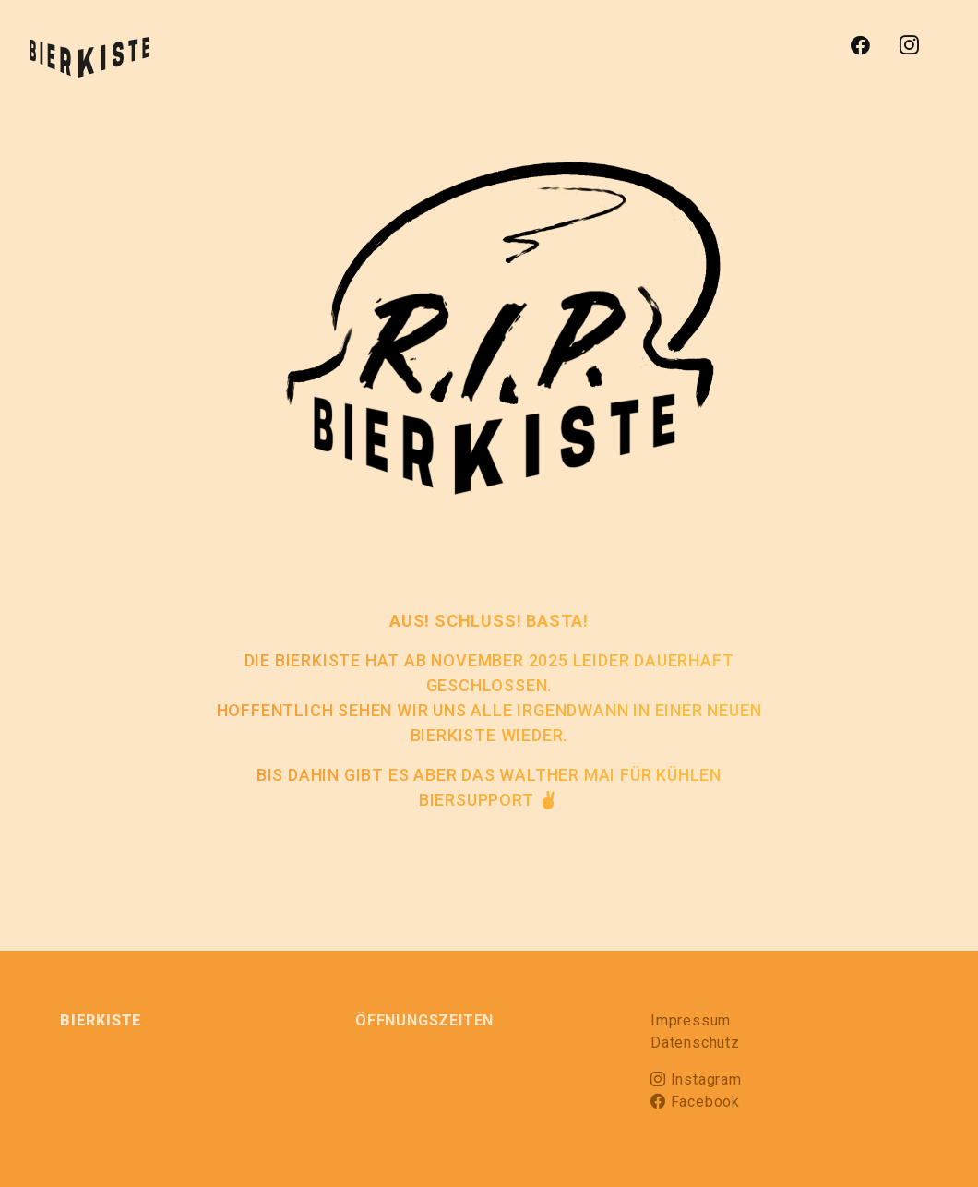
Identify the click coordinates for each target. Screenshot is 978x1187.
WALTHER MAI (557, 775)
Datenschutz (695, 1042)
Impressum (690, 1020)
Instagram (696, 1079)
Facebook (695, 1101)
